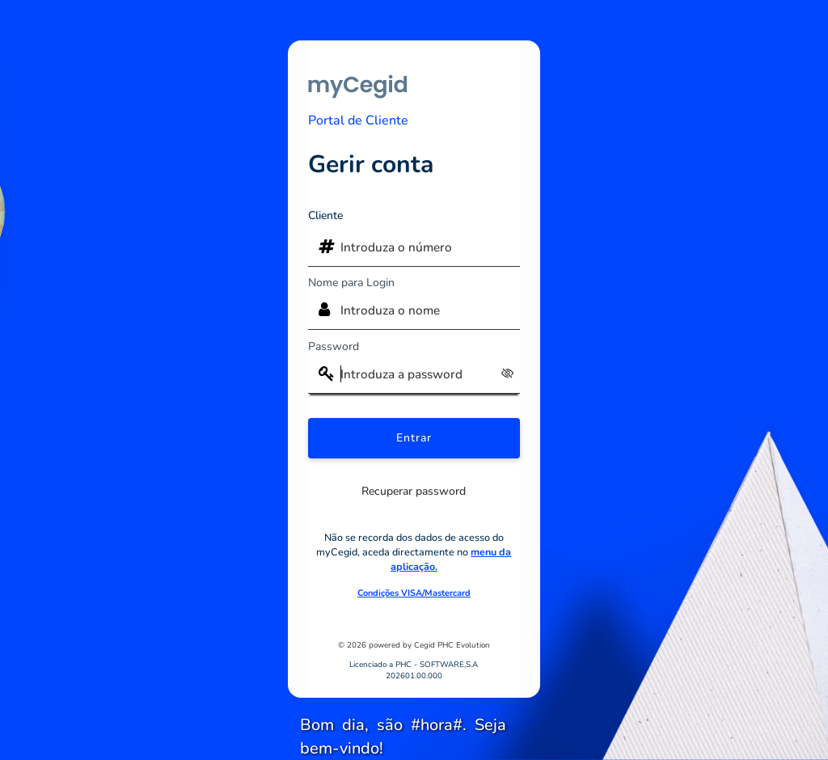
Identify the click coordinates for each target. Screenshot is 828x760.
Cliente (325, 215)
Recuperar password (413, 491)
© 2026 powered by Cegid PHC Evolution (414, 645)
